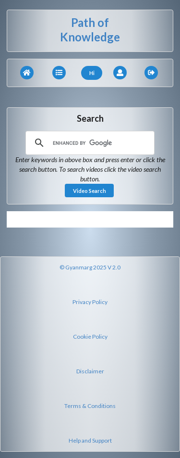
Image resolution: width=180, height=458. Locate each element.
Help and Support (90, 440)
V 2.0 (114, 267)
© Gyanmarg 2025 (83, 267)
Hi (92, 73)
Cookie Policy (90, 336)
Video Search (89, 191)
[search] (88, 143)
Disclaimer (90, 371)
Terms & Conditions (90, 405)
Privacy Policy (90, 301)
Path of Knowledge (90, 29)
